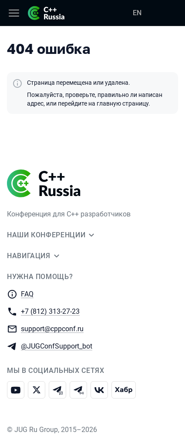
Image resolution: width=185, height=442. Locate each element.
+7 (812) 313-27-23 (50, 311)
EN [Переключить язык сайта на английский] (137, 13)
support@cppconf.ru (52, 328)
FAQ (27, 294)
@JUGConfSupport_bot (56, 345)
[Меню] (14, 13)
